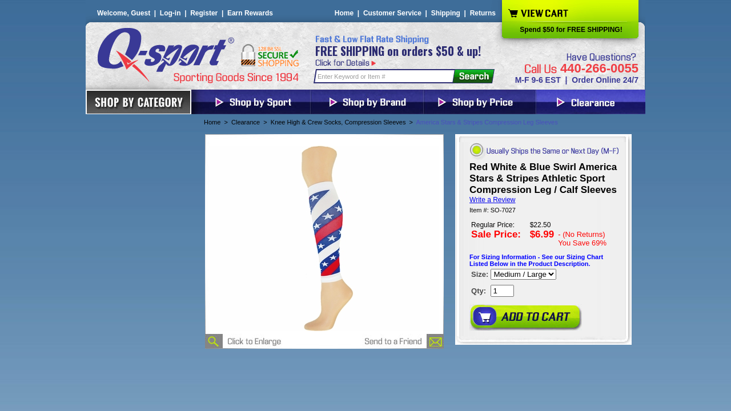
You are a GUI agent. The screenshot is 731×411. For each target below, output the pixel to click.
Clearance (245, 122)
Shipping (445, 13)
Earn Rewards (250, 13)
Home (344, 13)
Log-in (170, 13)
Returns (483, 13)
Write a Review (492, 200)
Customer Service (392, 13)
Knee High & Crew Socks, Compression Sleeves (338, 122)
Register (204, 13)
